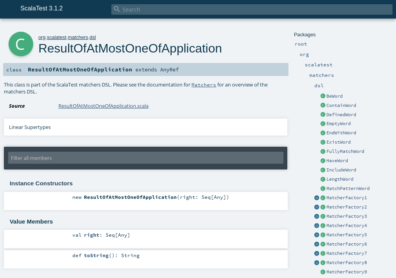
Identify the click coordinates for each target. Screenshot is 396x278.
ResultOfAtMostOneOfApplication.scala (103, 105)
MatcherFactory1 (346, 197)
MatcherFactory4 (346, 225)
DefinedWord (341, 114)
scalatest (57, 37)
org (42, 37)
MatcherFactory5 (346, 234)
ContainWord (341, 105)
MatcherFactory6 (346, 244)
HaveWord (337, 160)
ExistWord (338, 142)
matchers (78, 37)
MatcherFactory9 (346, 272)
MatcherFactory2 (346, 207)
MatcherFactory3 (346, 216)
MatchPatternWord (348, 188)
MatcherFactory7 (346, 253)
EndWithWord (341, 133)
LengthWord (339, 179)
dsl (93, 37)
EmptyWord (338, 123)
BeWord (334, 96)
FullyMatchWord (345, 151)
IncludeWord (341, 170)
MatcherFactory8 (346, 262)
